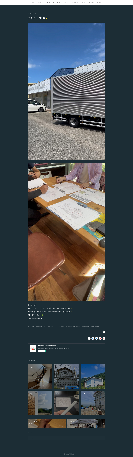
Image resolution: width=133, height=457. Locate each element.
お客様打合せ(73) (46, 326)
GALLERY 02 (56, 2)
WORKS (47, 2)
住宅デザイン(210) (80, 326)
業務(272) (97, 326)
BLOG (83, 2)
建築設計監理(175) (38, 326)
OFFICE (40, 2)
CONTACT (91, 2)
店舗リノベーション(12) (55, 326)
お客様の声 (75, 2)
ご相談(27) (92, 326)
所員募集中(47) (31, 326)
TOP (33, 2)
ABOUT (99, 2)
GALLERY (66, 2)
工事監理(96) (87, 326)
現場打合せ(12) (64, 326)
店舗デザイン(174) (71, 326)
